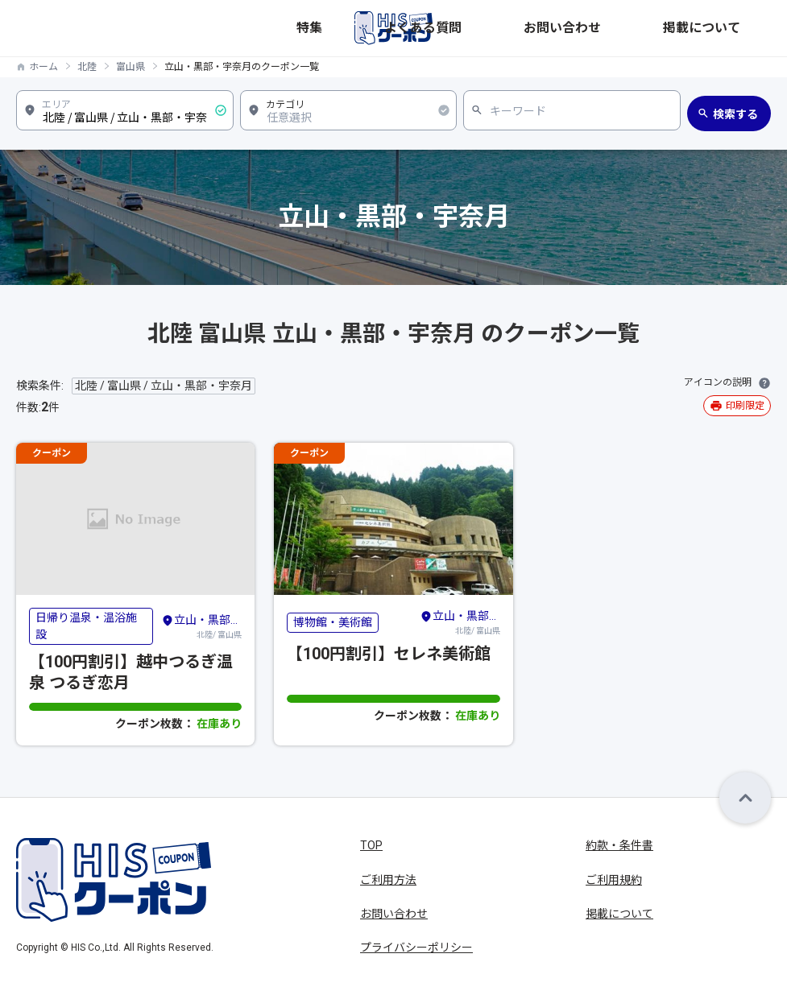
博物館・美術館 (332, 622)
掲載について (737, 28)
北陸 (87, 66)
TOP (371, 845)
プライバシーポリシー (416, 947)
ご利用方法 (388, 879)
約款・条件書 (619, 845)
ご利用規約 (614, 879)
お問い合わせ (650, 28)
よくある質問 (563, 28)
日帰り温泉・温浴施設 (86, 626)
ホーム (43, 66)
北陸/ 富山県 (201, 625)
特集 (498, 28)
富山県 (130, 66)
